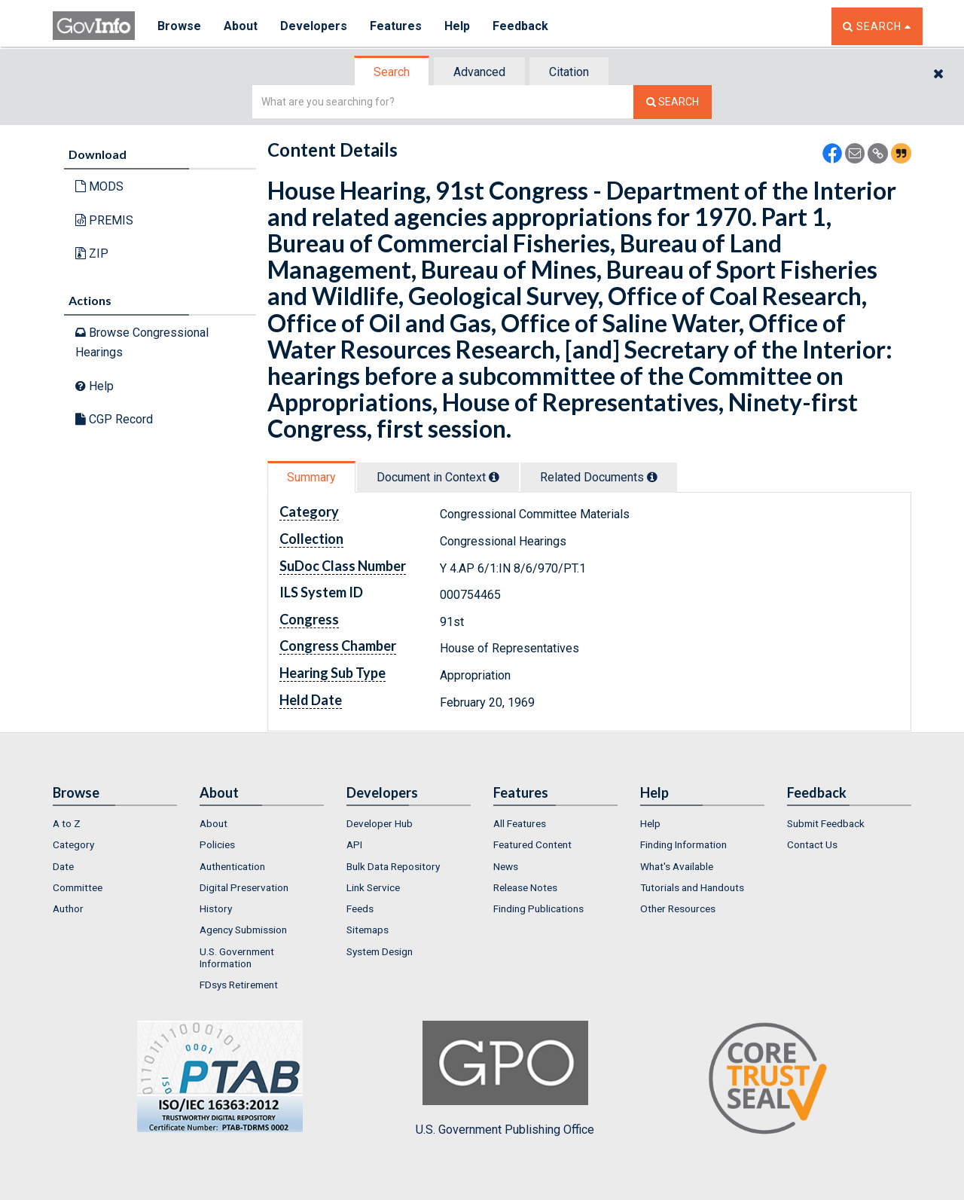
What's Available (676, 866)
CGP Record (114, 419)
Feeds (360, 908)
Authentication (232, 866)
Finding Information (683, 844)
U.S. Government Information (237, 957)
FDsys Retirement (239, 985)
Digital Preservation (244, 887)
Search (392, 72)
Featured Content (532, 844)
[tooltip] (494, 477)
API (354, 844)
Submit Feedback (826, 823)
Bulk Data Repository (393, 866)
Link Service (373, 887)
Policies (217, 844)
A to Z (67, 823)
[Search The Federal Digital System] (672, 102)
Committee (77, 887)
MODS (99, 186)
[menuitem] (115, 823)
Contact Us (812, 844)
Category (73, 844)
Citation (569, 72)
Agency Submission (243, 930)
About (241, 26)
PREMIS (104, 220)
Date (63, 866)
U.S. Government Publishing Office (505, 1079)
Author (68, 908)
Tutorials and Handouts (692, 887)
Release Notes (525, 887)
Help (457, 26)
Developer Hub (379, 823)
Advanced (479, 72)
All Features (519, 823)
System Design (379, 951)
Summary (311, 477)
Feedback (520, 26)
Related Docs (598, 477)
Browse (179, 26)
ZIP (91, 253)
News (505, 866)
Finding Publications (538, 908)
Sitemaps (367, 930)
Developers (313, 26)
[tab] (392, 72)
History (216, 908)
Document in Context (438, 477)
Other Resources (677, 908)
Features (396, 26)
